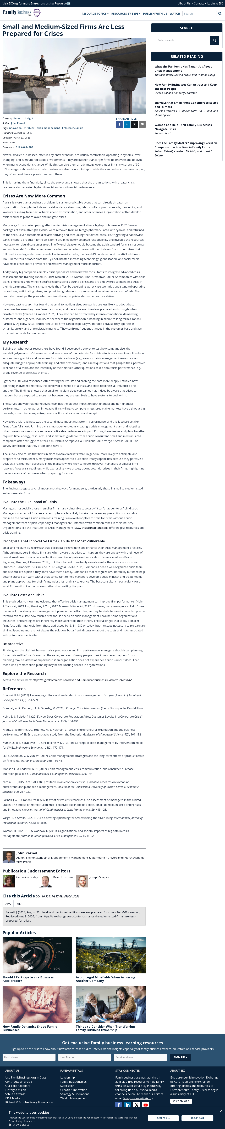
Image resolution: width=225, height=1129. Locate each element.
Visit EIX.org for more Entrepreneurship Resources (35, 3)
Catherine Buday (27, 877)
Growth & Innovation (73, 1090)
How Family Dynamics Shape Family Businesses (30, 1028)
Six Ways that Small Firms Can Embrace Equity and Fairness (186, 105)
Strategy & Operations (74, 1094)
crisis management (48, 128)
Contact (199, 3)
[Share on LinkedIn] (127, 125)
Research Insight (23, 118)
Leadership (67, 1077)
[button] (75, 1124)
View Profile (23, 862)
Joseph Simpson (100, 877)
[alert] (112, 1118)
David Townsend (63, 877)
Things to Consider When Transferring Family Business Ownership (105, 1028)
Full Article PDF (24, 147)
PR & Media (12, 1098)
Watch (175, 14)
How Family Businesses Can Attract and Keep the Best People (186, 87)
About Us (184, 3)
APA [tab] (8, 904)
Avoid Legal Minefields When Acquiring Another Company (105, 978)
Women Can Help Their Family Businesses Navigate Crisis (183, 127)
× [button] (221, 1111)
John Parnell (18, 123)
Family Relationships (73, 1082)
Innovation (15, 128)
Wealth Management (73, 1098)
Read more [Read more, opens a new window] (29, 1121)
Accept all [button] (163, 1118)
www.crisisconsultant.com (91, 528)
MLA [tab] (19, 904)
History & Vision (15, 1090)
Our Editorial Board (17, 1086)
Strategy (29, 128)
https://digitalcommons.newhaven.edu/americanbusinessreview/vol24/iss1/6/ (82, 680)
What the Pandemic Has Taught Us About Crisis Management (183, 69)
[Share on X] (134, 125)
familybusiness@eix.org (138, 1098)
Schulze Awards (15, 1094)
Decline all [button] (197, 1118)
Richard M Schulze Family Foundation (29, 1102)
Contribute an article (18, 1082)
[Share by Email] (142, 125)
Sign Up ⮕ (180, 1057)
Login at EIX (215, 3)
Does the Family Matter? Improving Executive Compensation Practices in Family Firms (186, 145)
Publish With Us (155, 14)
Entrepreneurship (72, 128)
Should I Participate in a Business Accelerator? (28, 978)
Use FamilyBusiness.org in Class (25, 1077)
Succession (67, 1086)
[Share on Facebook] (119, 125)
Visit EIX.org (181, 1101)
